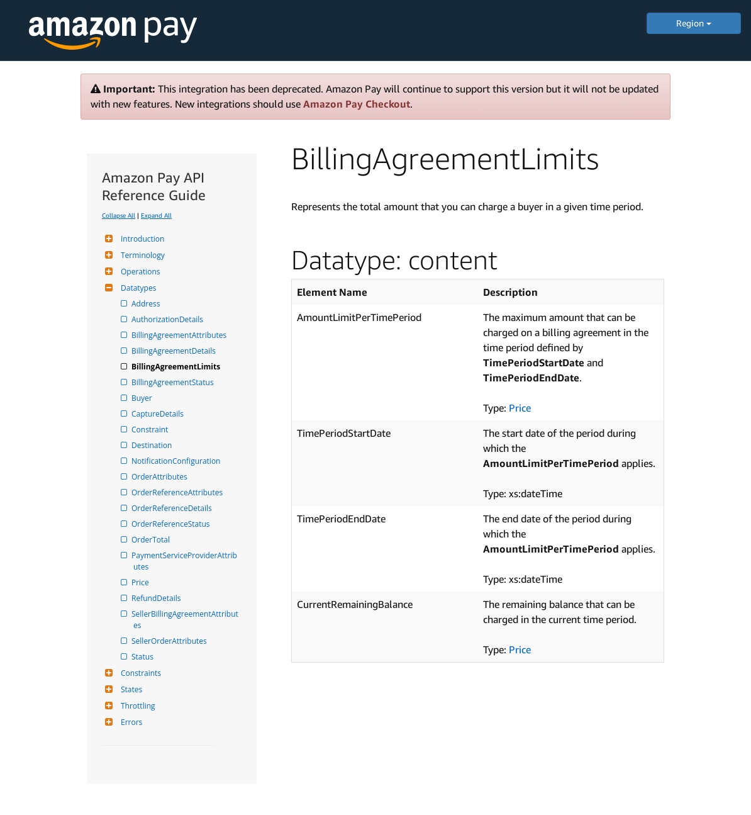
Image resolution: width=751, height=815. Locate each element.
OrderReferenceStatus (171, 524)
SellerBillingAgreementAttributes (185, 620)
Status (143, 656)
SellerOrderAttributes (170, 641)
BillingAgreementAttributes (179, 335)
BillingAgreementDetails (174, 351)
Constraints (139, 673)
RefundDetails (157, 598)
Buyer (142, 398)
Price (141, 582)
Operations (139, 271)
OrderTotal (151, 539)
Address (146, 303)
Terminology (141, 255)
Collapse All (118, 215)
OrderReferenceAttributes (178, 492)
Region (693, 23)
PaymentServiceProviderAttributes (185, 561)
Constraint (150, 429)
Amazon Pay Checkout (356, 104)
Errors (130, 722)
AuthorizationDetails (168, 319)
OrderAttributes (160, 476)
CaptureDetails (158, 413)
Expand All (156, 215)
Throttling (136, 705)
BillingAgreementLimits (176, 366)
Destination (152, 445)
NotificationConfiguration (176, 461)
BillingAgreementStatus (173, 382)
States (130, 689)
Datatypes (137, 288)
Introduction (141, 238)
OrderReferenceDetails (172, 508)
